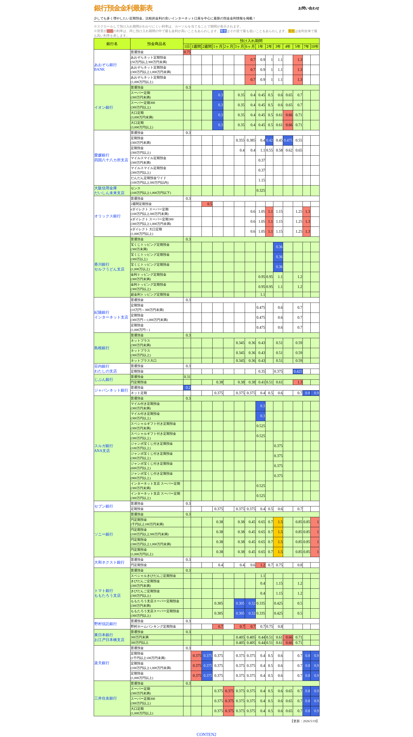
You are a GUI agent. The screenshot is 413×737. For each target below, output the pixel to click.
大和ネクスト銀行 (109, 562)
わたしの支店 (105, 371)
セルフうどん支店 (109, 269)
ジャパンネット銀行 (111, 390)
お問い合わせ (308, 8)
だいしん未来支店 (109, 193)
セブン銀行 (103, 506)
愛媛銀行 (101, 155)
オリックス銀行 (107, 216)
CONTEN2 (206, 734)
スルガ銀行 (103, 446)
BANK (99, 69)
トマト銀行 (103, 591)
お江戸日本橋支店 (109, 640)
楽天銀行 (101, 663)
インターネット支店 (111, 317)
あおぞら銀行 (105, 65)
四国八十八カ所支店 (111, 160)
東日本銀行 (103, 635)
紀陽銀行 (101, 312)
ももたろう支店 (107, 596)
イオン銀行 (103, 107)
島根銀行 (101, 348)
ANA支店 (102, 451)
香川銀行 (101, 264)
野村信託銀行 (105, 624)
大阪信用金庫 (105, 188)
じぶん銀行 (103, 380)
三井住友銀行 (105, 698)
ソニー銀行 (103, 534)
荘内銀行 (101, 366)
